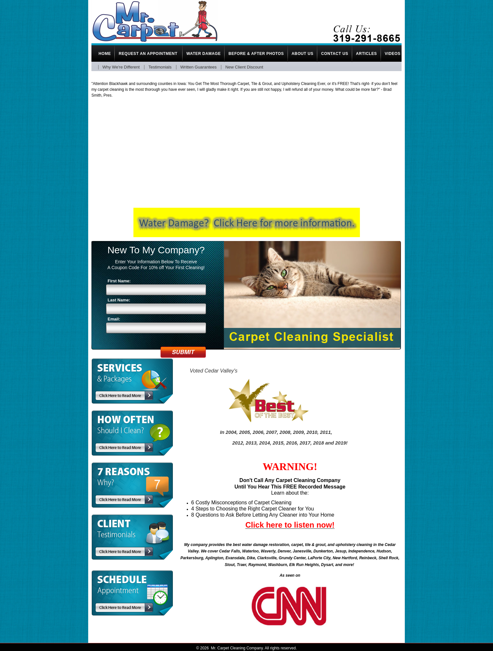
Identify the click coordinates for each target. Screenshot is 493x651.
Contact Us (334, 53)
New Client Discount (244, 67)
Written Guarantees (198, 67)
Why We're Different (121, 67)
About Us (302, 53)
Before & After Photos (256, 53)
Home (105, 53)
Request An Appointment (149, 53)
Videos (393, 53)
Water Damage (203, 53)
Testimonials (160, 67)
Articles (366, 53)
